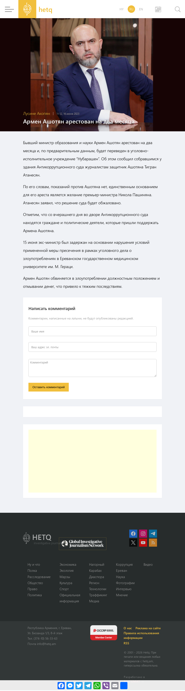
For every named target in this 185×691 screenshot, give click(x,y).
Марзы (65, 577)
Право (32, 589)
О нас (128, 629)
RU (131, 9)
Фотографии (125, 583)
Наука (120, 577)
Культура (66, 583)
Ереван (121, 571)
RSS (127, 644)
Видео (148, 564)
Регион (94, 583)
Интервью (123, 589)
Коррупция (124, 564)
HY (122, 9)
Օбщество (35, 583)
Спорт (64, 589)
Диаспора (96, 577)
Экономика (68, 564)
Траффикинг (98, 595)
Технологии (97, 589)
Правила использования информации (142, 636)
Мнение (122, 595)
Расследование (39, 577)
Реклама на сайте (148, 629)
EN (141, 9)
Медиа (94, 601)
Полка (32, 571)
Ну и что (34, 564)
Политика (35, 595)
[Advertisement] (92, 461)
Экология (66, 571)
